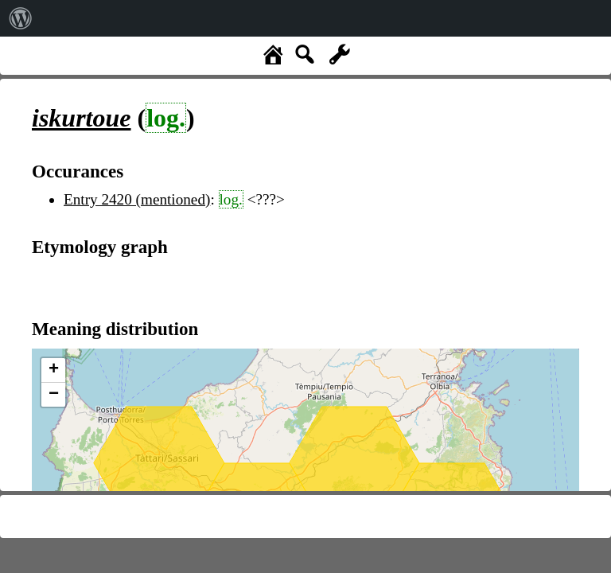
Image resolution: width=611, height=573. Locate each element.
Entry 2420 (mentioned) (137, 199)
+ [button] (54, 370)
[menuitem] (20, 18)
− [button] (54, 395)
